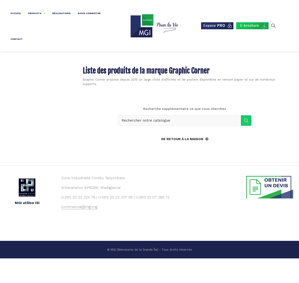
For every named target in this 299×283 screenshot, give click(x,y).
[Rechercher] (184, 144)
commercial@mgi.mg (79, 231)
